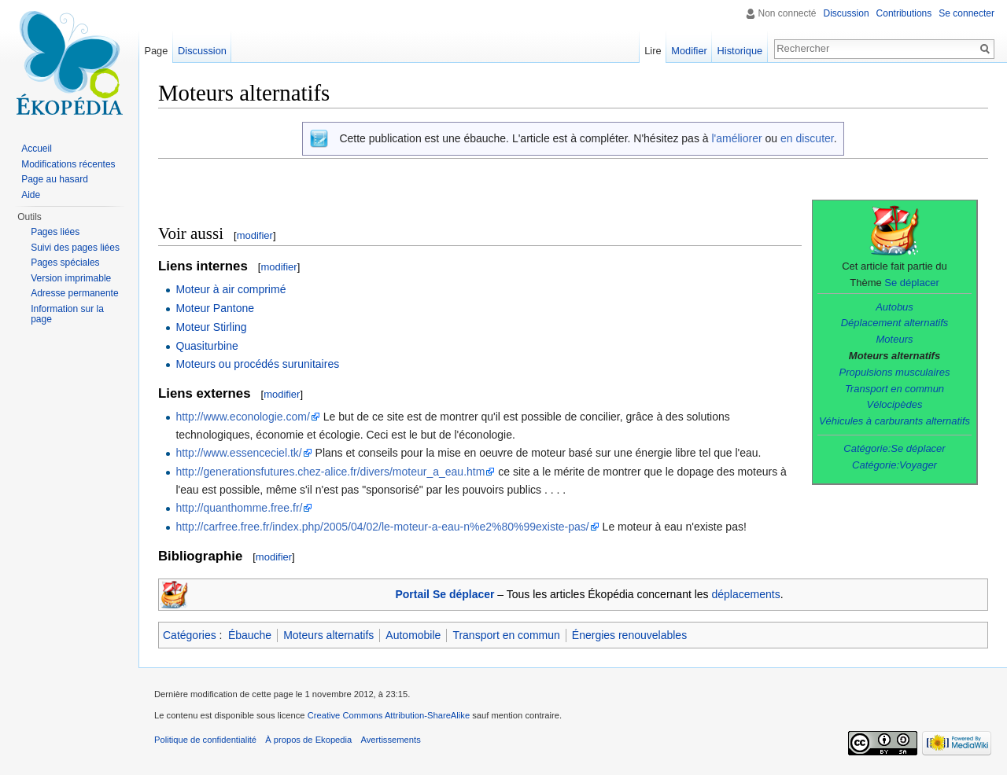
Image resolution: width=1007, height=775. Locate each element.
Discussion (846, 13)
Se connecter (966, 13)
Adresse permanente (74, 293)
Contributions (904, 13)
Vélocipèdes (895, 404)
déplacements (746, 594)
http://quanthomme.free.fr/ (238, 507)
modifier (255, 235)
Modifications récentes (68, 164)
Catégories (189, 635)
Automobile (413, 635)
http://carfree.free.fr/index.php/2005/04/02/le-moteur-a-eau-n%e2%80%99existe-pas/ (381, 526)
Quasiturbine (206, 346)
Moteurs (894, 339)
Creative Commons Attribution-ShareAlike (389, 715)
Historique (740, 51)
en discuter (807, 138)
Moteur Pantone (214, 308)
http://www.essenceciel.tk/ (238, 452)
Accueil (36, 148)
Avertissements (390, 739)
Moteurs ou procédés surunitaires (257, 364)
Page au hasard (54, 179)
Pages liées (55, 231)
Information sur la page (67, 314)
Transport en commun (894, 389)
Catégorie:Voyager (894, 465)
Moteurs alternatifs (328, 635)
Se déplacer (911, 282)
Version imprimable (71, 278)
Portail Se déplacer (444, 594)
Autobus (894, 307)
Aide (30, 194)
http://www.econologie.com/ (242, 416)
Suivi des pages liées (75, 247)
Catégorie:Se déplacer (894, 448)
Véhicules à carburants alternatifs (894, 421)
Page (156, 51)
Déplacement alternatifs (895, 323)
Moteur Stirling (210, 327)
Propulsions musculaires (894, 372)
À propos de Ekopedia (308, 739)
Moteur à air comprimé (230, 289)
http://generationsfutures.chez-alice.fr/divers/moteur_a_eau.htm (330, 471)
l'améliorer (736, 138)
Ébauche (249, 635)
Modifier (689, 51)
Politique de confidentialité (205, 739)
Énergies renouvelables (629, 635)
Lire (652, 51)
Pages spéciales (65, 262)
